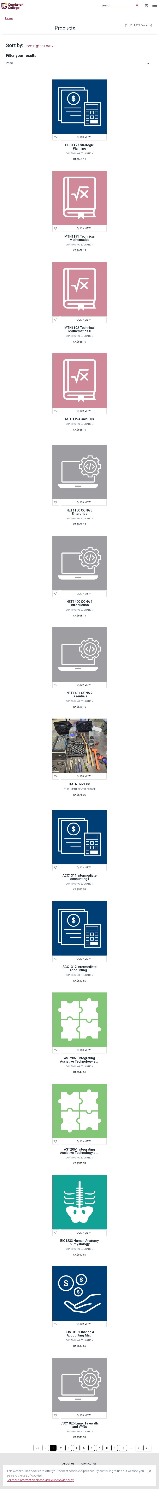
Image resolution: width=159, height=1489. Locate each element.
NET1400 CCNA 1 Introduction (79, 603)
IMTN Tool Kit (79, 784)
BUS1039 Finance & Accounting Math (79, 1333)
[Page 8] (107, 1448)
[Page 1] (53, 1448)
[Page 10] (123, 1448)
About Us (68, 1463)
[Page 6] (91, 1448)
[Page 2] (61, 1448)
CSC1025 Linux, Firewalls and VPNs (79, 1425)
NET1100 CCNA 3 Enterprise (79, 512)
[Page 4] (76, 1448)
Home (9, 18)
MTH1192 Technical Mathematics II (79, 329)
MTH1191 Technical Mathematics (79, 238)
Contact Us (89, 1463)
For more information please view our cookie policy (40, 1480)
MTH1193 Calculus (79, 419)
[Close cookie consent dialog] (149, 1471)
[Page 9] (114, 1448)
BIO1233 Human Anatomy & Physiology (79, 1242)
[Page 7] (99, 1448)
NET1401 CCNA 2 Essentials (79, 694)
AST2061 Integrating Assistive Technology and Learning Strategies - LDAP (79, 1063)
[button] (78, 63)
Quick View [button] (84, 137)
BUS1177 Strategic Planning (79, 146)
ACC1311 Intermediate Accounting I (79, 877)
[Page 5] (84, 1448)
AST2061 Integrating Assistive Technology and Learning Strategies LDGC (79, 1154)
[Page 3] (68, 1448)
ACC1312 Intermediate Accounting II (79, 968)
